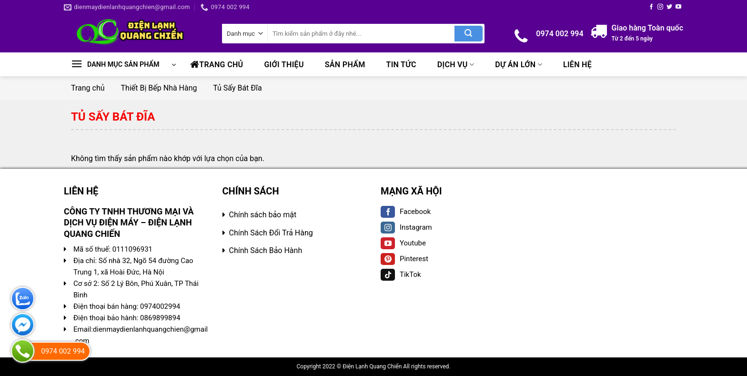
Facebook (406, 211)
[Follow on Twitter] (669, 7)
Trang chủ (216, 64)
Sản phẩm (345, 64)
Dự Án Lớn (518, 64)
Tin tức (401, 64)
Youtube (403, 243)
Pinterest (404, 258)
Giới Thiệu (283, 64)
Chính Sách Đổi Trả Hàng (271, 232)
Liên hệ (577, 64)
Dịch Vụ (455, 64)
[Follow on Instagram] (660, 7)
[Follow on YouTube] (678, 7)
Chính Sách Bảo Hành (266, 250)
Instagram (406, 227)
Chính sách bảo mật (263, 214)
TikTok (401, 274)
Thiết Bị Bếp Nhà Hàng (159, 87)
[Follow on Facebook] (651, 7)
